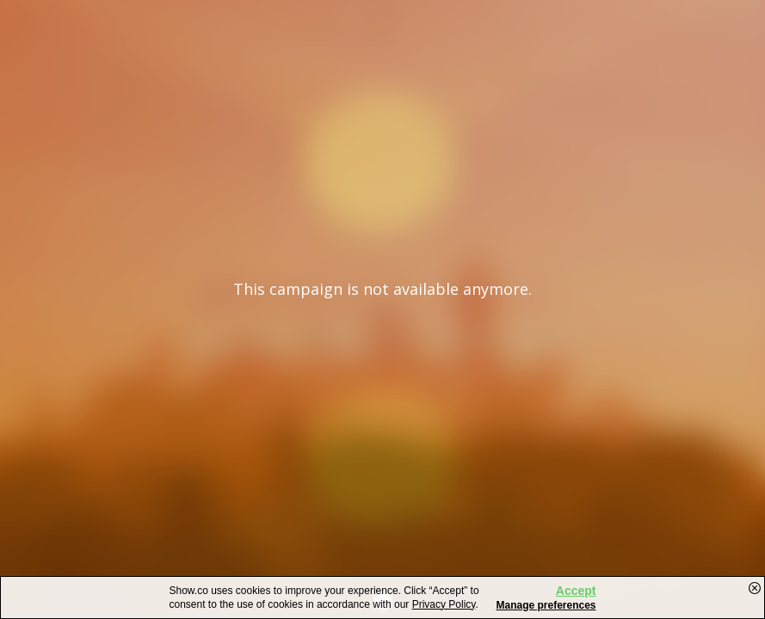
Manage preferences (545, 605)
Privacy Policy (444, 604)
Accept (576, 591)
